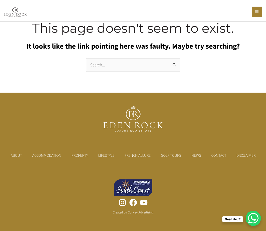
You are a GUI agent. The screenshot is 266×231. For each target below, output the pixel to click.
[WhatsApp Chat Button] (253, 218)
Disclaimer (246, 155)
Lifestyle (106, 155)
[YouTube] (144, 202)
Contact (218, 155)
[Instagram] (122, 202)
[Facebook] (133, 202)
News (196, 155)
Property (80, 155)
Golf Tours (171, 155)
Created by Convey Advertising (133, 212)
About (16, 155)
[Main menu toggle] (257, 12)
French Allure (138, 155)
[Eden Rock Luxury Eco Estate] (15, 11)
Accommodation (46, 155)
